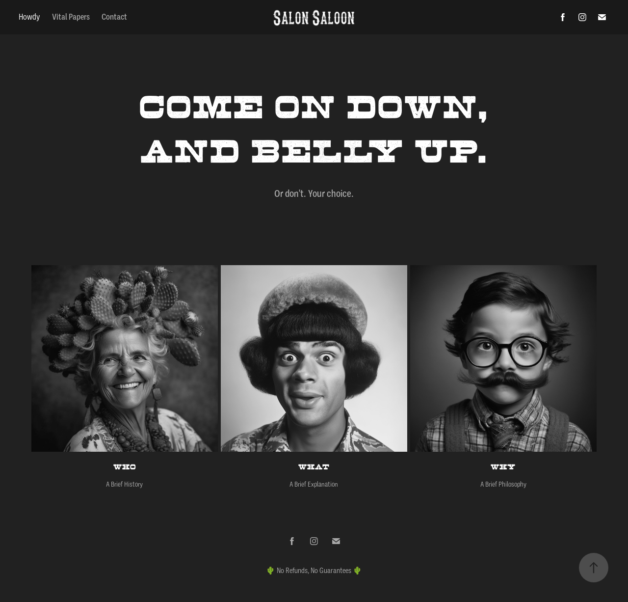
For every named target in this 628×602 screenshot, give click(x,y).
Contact (114, 17)
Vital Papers (71, 17)
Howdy (29, 17)
